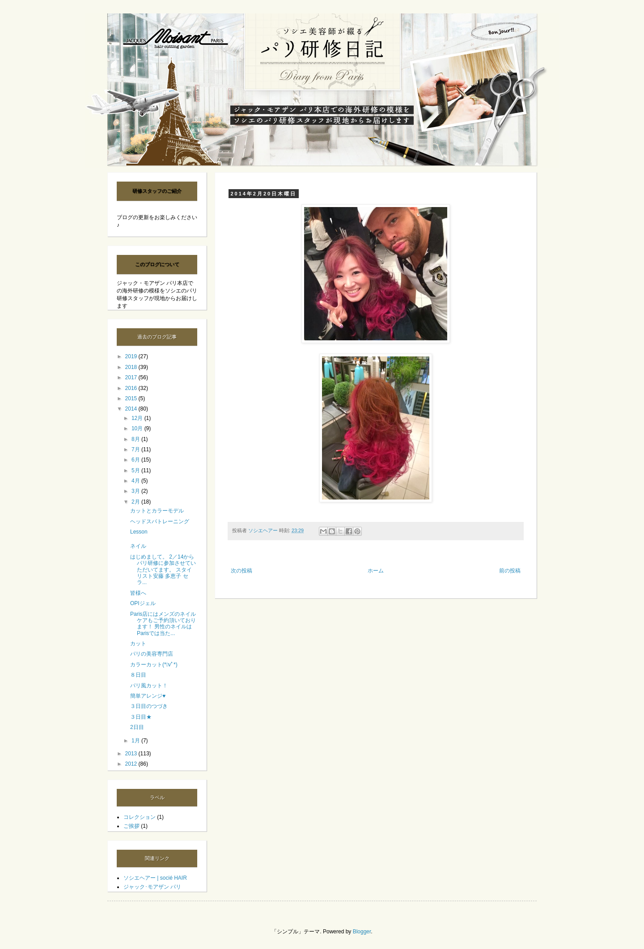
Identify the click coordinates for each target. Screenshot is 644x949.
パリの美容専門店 (151, 654)
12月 (137, 418)
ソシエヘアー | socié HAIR (155, 878)
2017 (132, 377)
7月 (136, 449)
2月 (136, 502)
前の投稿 (510, 571)
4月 (136, 481)
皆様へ (138, 593)
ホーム (376, 571)
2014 (132, 409)
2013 (132, 753)
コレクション (139, 817)
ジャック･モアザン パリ (152, 887)
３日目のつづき (149, 706)
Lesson (139, 532)
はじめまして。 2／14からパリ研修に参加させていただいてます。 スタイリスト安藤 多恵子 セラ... (163, 570)
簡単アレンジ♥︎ (147, 696)
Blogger (362, 931)
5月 (136, 470)
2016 (132, 388)
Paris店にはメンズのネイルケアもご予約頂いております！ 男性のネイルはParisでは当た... (163, 623)
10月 (137, 428)
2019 (132, 356)
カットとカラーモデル (157, 511)
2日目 (137, 727)
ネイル (138, 546)
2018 (132, 367)
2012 (132, 764)
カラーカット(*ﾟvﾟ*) (154, 664)
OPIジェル (143, 603)
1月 (136, 740)
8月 (136, 439)
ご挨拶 (131, 826)
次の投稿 (241, 571)
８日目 (138, 675)
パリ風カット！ (149, 685)
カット (138, 643)
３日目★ (141, 717)
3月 (136, 491)
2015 (132, 398)
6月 (136, 460)
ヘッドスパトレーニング (159, 521)
